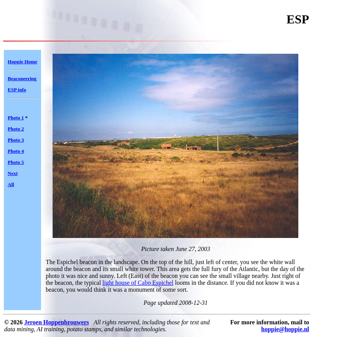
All (11, 184)
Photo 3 (16, 140)
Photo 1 (16, 118)
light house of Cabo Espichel (138, 282)
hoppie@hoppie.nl (285, 329)
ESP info (17, 90)
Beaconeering (22, 78)
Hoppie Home (22, 61)
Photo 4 (16, 151)
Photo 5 (16, 162)
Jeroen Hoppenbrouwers (56, 322)
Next (13, 173)
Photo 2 (16, 129)
